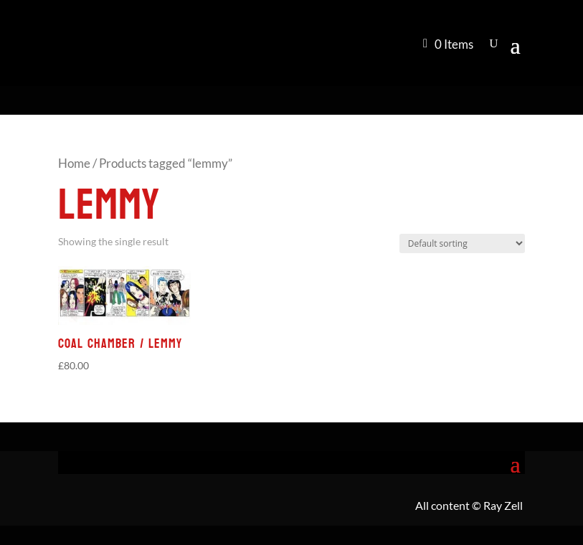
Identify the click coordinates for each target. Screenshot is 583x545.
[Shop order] (462, 243)
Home (74, 163)
